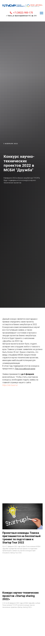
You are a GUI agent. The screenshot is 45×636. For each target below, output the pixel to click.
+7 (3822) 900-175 (23, 12)
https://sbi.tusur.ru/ (10, 385)
